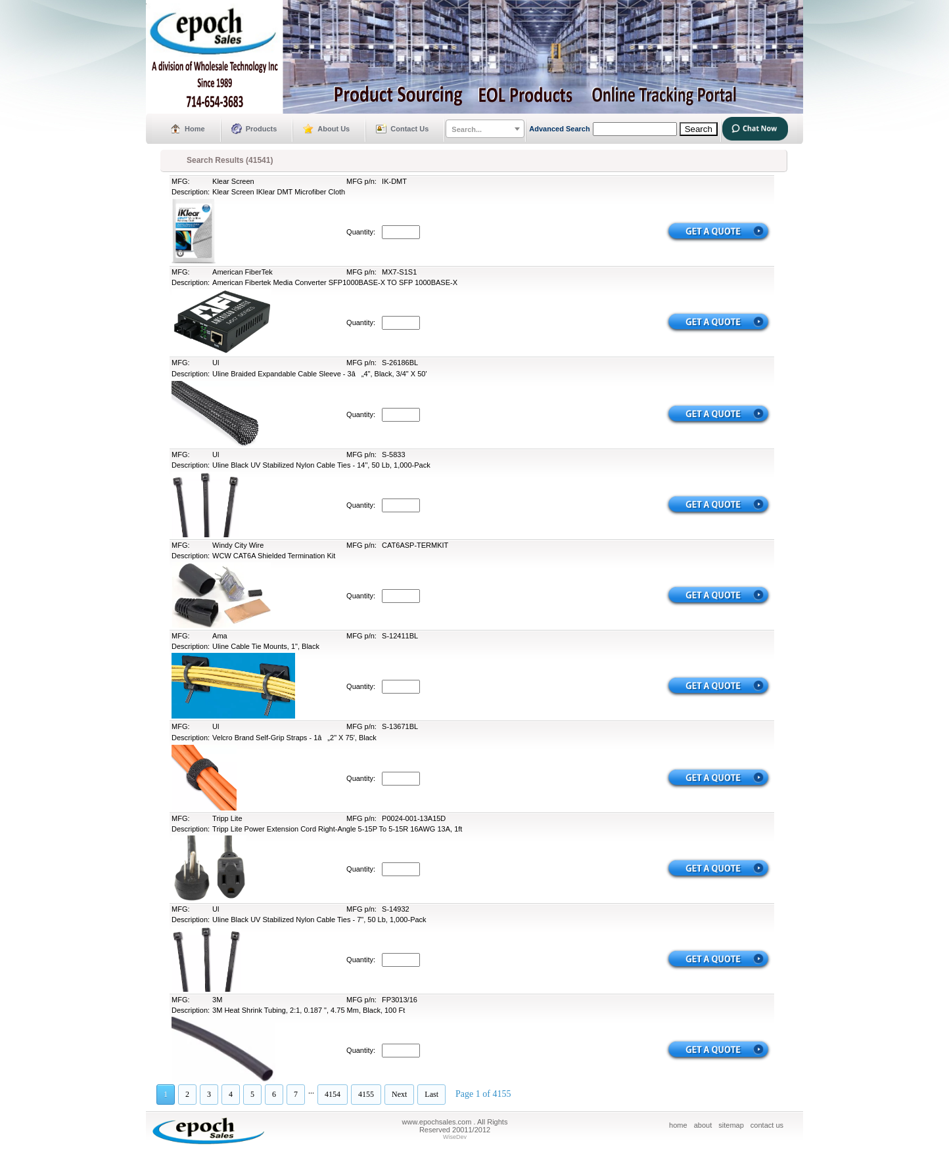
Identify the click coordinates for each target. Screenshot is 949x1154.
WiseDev (455, 1137)
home (678, 1125)
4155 (366, 1094)
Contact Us (409, 129)
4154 (332, 1094)
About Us (333, 129)
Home (195, 129)
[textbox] (485, 129)
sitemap (731, 1125)
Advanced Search (559, 129)
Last (431, 1094)
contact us (767, 1125)
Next (399, 1094)
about (703, 1125)
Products (261, 129)
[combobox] (485, 129)
